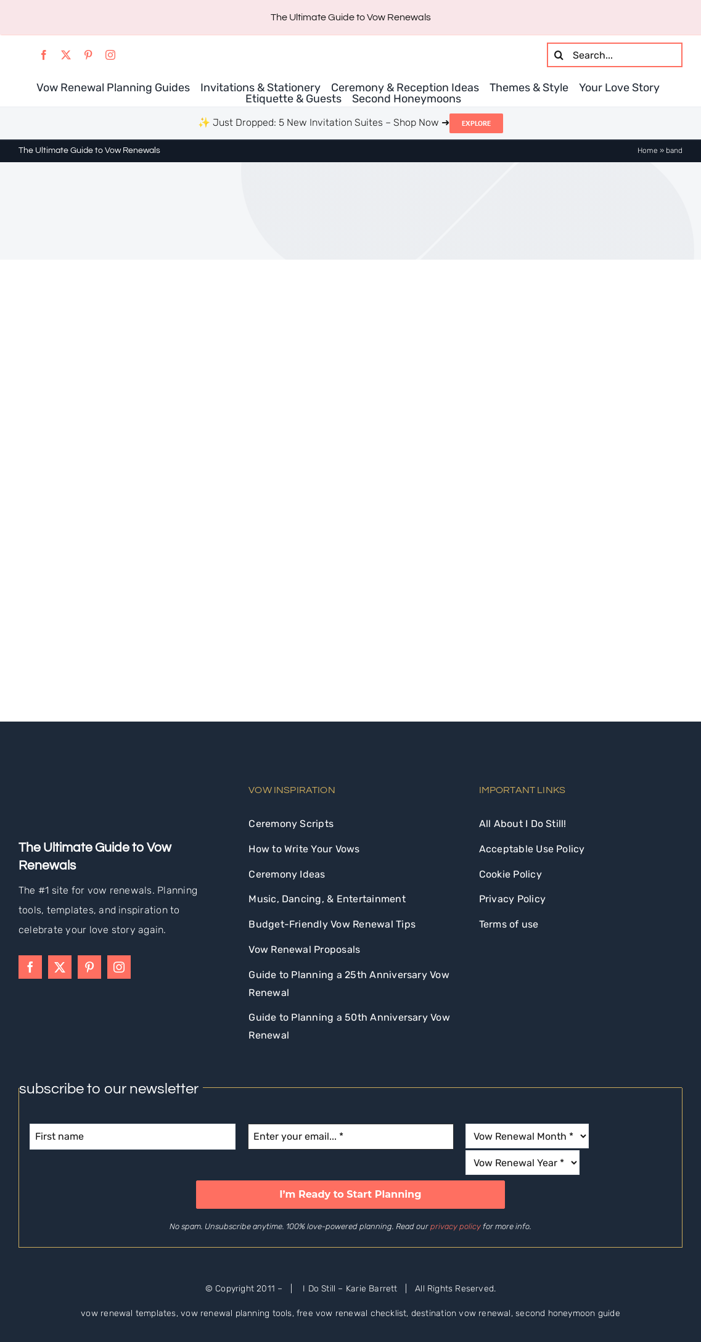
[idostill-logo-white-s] (52, 775)
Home (647, 150)
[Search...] (615, 55)
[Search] (559, 55)
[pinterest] (88, 55)
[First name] (133, 1137)
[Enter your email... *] (351, 1137)
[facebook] (44, 55)
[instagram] (110, 55)
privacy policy (455, 1226)
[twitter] (66, 55)
